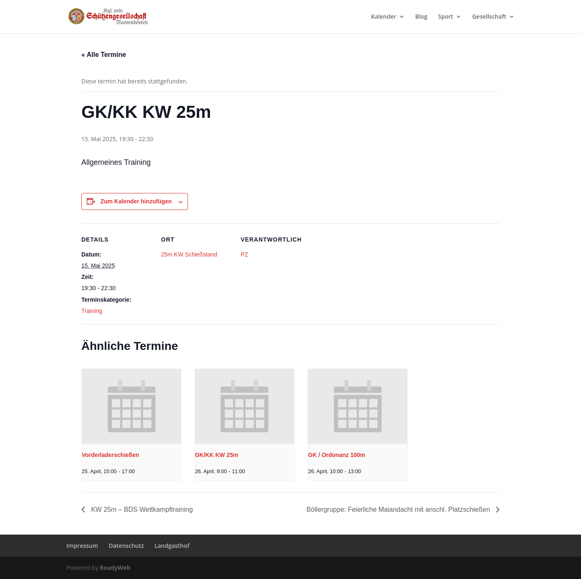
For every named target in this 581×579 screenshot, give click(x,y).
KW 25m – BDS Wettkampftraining (141, 509)
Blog (421, 17)
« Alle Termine (103, 54)
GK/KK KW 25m (216, 455)
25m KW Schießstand (189, 254)
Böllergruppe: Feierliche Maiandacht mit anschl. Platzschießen (399, 509)
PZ (244, 254)
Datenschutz (126, 546)
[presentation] (131, 406)
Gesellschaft (489, 17)
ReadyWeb (115, 568)
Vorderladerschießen (110, 455)
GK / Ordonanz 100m (336, 455)
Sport (446, 17)
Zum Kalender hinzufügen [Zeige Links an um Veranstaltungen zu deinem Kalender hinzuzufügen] (136, 201)
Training (91, 311)
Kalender (383, 17)
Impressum (82, 546)
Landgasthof (171, 546)
